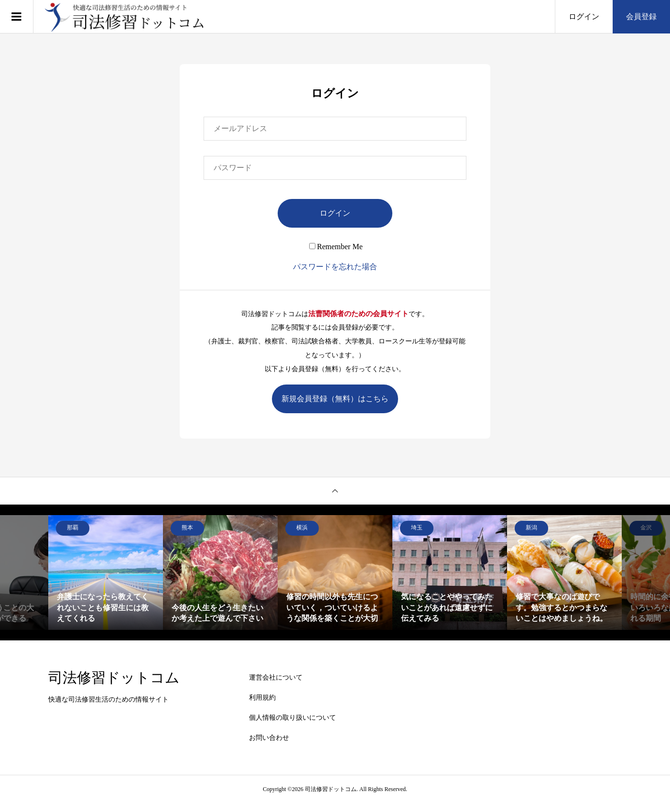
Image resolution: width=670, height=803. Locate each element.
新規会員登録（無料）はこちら (335, 399)
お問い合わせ (269, 737)
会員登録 (641, 16)
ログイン (584, 16)
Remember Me (336, 246)
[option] (105, 572)
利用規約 (262, 697)
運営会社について (276, 677)
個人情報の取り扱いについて (292, 717)
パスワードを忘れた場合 (335, 267)
